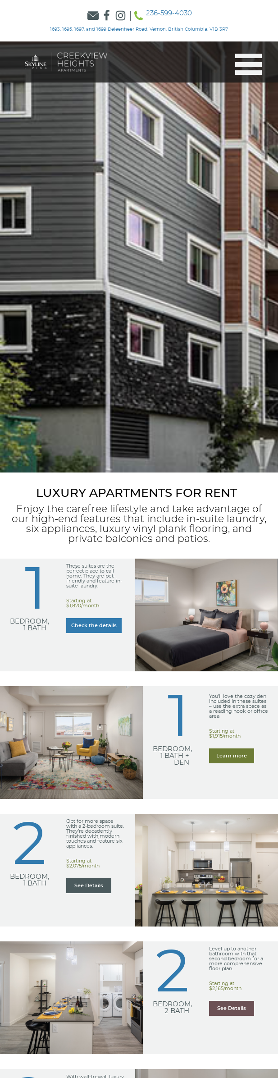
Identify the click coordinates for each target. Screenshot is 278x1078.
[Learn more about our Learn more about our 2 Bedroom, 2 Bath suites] (231, 1008)
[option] (139, 256)
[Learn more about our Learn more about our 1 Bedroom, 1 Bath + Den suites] (231, 755)
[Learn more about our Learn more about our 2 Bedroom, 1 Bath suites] (88, 885)
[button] (245, 64)
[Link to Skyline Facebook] (107, 16)
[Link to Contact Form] (93, 16)
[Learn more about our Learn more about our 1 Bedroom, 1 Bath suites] (94, 625)
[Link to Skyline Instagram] (121, 16)
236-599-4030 (169, 13)
